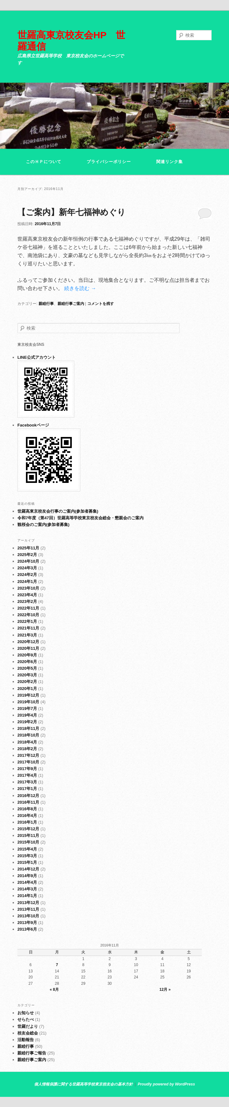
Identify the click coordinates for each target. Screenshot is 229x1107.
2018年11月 (28, 728)
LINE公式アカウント (36, 357)
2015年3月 (27, 855)
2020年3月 (27, 675)
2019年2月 (27, 721)
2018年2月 (27, 748)
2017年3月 (27, 782)
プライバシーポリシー (109, 161)
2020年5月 (27, 668)
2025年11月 (28, 548)
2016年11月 (28, 802)
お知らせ (25, 1012)
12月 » (164, 989)
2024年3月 (27, 568)
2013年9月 (27, 922)
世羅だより (27, 1026)
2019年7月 (27, 708)
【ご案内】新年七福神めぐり (71, 212)
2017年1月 (27, 788)
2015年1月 (27, 862)
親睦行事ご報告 (31, 1053)
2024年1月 (27, 581)
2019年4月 (27, 715)
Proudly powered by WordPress (166, 1084)
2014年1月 (27, 895)
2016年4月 (27, 815)
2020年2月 (27, 681)
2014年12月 (28, 869)
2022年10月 (28, 614)
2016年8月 (27, 809)
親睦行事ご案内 (71, 303)
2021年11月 (28, 628)
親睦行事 (46, 303)
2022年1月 (27, 621)
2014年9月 (27, 875)
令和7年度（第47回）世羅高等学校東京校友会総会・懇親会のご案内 (80, 518)
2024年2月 (27, 574)
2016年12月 (28, 795)
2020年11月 (28, 648)
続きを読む (80, 288)
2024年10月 (28, 561)
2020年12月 (28, 641)
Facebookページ (33, 425)
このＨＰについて (43, 161)
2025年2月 (27, 554)
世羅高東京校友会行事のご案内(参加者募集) (57, 511)
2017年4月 (27, 775)
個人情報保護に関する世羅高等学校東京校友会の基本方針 (83, 1084)
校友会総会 (27, 1033)
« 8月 (54, 989)
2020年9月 (27, 655)
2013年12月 (28, 902)
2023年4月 (27, 594)
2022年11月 (28, 608)
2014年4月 (27, 882)
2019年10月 (28, 701)
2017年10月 (28, 762)
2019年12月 (28, 695)
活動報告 (25, 1039)
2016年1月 (27, 822)
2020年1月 (27, 688)
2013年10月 (28, 916)
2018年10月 (28, 735)
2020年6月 (27, 661)
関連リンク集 (169, 161)
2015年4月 (27, 849)
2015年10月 (28, 842)
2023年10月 (28, 588)
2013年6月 (27, 929)
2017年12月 (28, 755)
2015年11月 (28, 835)
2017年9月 (27, 768)
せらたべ (25, 1019)
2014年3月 (27, 889)
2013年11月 (28, 909)
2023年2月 (27, 601)
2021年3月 (27, 635)
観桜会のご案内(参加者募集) (43, 524)
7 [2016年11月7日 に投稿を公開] (57, 965)
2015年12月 (28, 828)
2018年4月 (27, 742)
